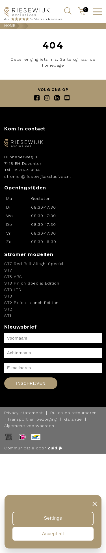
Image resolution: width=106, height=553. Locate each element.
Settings (53, 518)
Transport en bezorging (32, 419)
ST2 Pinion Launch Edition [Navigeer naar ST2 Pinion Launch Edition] (31, 302)
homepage (53, 65)
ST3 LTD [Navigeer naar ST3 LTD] (12, 289)
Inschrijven (31, 383)
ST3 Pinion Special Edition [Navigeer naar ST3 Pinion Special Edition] (31, 283)
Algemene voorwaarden (29, 425)
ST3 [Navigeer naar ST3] (8, 296)
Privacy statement (23, 412)
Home (10, 25)
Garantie (73, 419)
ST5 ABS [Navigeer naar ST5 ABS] (13, 276)
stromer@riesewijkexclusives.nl (37, 176)
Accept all (53, 533)
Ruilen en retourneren (73, 412)
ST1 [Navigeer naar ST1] (7, 315)
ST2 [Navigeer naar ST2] (8, 309)
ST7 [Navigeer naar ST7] (8, 270)
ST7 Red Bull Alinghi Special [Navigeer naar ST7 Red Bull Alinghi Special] (34, 263)
